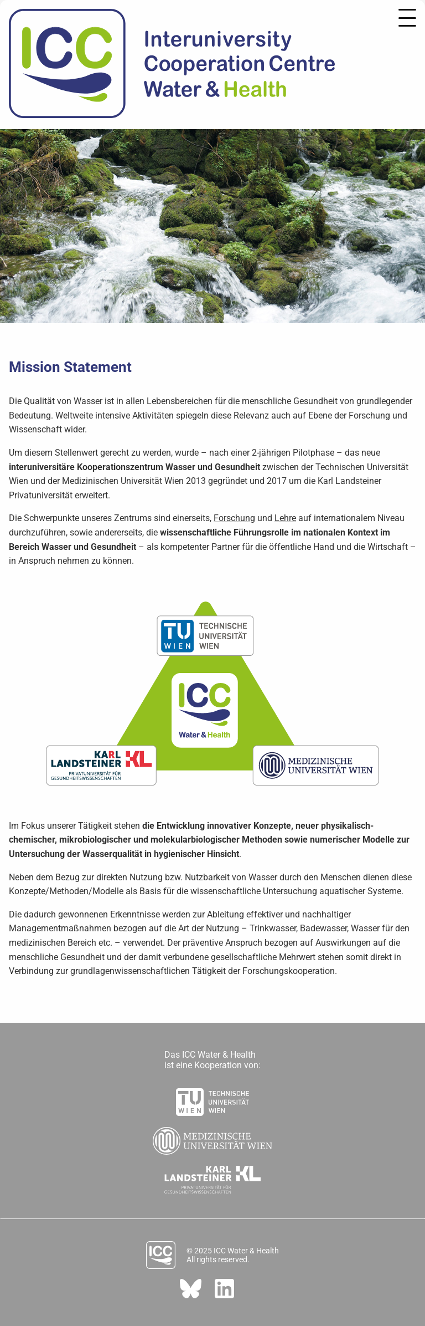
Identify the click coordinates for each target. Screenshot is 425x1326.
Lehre (285, 518)
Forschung (234, 518)
